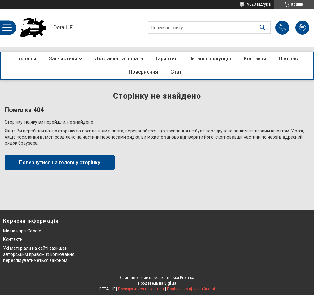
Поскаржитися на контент (141, 289)
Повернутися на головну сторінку (59, 162)
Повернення (143, 72)
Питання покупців (209, 59)
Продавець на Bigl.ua (157, 283)
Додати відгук (302, 28)
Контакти (255, 59)
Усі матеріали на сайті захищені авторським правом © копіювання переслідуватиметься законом (38, 254)
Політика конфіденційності (191, 289)
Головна (26, 59)
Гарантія (166, 59)
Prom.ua (187, 278)
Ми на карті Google (22, 230)
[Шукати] (262, 28)
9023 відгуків (259, 4)
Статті (178, 72)
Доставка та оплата (119, 59)
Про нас (288, 59)
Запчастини (63, 59)
